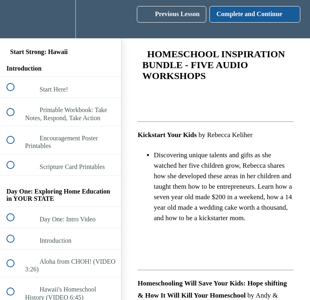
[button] (15, 19)
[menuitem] (60, 19)
